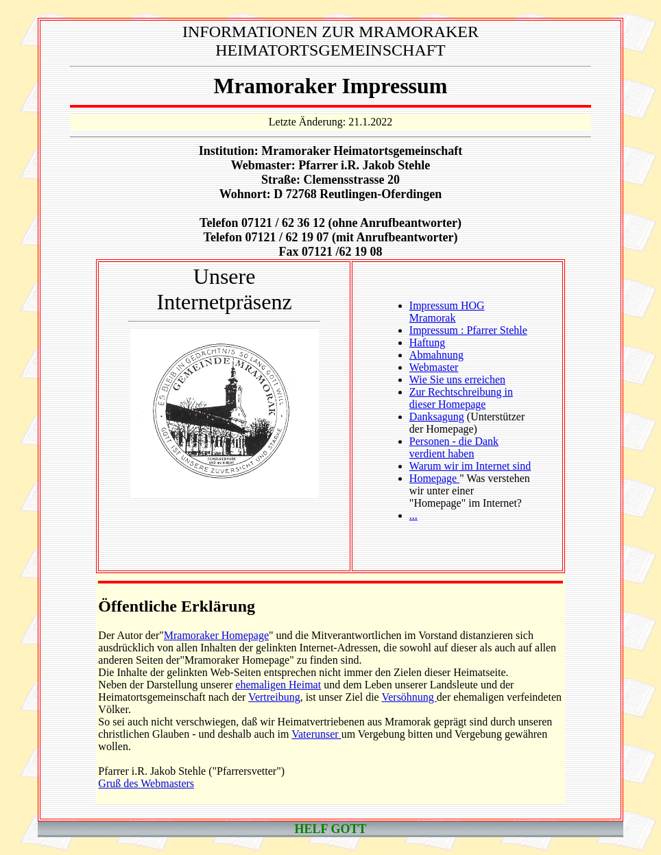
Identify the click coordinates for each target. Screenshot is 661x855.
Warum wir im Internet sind (470, 466)
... (413, 515)
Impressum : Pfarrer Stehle (468, 330)
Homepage (434, 478)
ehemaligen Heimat (278, 684)
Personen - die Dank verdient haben (453, 447)
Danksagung (436, 416)
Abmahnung (436, 355)
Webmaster (434, 367)
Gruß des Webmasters (146, 783)
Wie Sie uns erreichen (457, 379)
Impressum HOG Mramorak (447, 312)
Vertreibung (274, 697)
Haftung (427, 342)
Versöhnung (408, 697)
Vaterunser (316, 734)
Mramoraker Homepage (216, 635)
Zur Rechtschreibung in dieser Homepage (461, 398)
